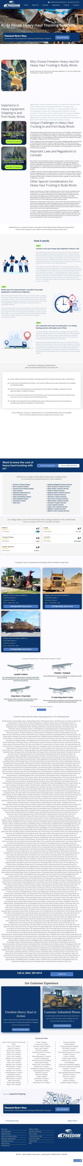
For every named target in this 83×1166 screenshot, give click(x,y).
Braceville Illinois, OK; (24, 944)
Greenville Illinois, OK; (10, 866)
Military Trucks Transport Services (58, 511)
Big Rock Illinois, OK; (27, 940)
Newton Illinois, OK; (62, 810)
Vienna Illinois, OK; (48, 742)
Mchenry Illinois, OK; (75, 820)
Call (69, 466)
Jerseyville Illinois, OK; (36, 845)
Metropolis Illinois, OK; (23, 824)
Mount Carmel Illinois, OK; (12, 818)
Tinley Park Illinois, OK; (24, 748)
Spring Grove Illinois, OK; (35, 764)
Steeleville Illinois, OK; (9, 752)
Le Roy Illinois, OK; (49, 841)
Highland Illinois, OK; (54, 861)
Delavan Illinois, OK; (72, 907)
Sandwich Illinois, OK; (73, 766)
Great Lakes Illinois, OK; (9, 878)
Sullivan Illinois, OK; (55, 756)
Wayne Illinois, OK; (8, 736)
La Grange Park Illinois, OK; (40, 851)
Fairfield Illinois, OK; (21, 897)
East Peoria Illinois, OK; (42, 901)
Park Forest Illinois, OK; (74, 795)
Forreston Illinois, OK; (8, 890)
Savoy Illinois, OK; (19, 767)
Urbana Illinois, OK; (74, 738)
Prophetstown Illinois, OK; (40, 779)
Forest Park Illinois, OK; (60, 888)
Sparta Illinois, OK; (21, 764)
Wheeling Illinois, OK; (12, 727)
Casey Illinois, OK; (48, 930)
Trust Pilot (47, 537)
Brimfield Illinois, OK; (36, 946)
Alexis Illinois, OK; (17, 961)
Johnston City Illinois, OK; (50, 845)
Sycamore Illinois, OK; (21, 744)
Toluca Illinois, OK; (59, 748)
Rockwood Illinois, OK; (13, 775)
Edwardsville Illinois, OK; (23, 903)
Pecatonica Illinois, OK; (25, 785)
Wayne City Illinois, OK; (21, 736)
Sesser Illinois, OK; (19, 769)
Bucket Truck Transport (13, 1054)
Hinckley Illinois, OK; (49, 862)
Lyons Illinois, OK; (19, 837)
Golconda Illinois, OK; (75, 872)
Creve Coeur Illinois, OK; (10, 917)
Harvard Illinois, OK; (34, 870)
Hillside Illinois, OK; (37, 862)
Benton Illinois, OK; (37, 952)
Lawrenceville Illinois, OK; (36, 841)
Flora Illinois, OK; (34, 888)
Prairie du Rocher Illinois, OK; (73, 777)
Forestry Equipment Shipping (69, 1046)
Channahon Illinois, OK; (15, 919)
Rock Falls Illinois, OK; (34, 773)
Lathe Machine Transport (14, 1076)
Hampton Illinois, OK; (49, 868)
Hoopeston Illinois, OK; (70, 851)
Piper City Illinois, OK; (48, 787)
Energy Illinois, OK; (73, 893)
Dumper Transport (69, 1054)
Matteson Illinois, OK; (72, 818)
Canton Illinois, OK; (23, 926)
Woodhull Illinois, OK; (8, 721)
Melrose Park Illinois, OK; (22, 822)
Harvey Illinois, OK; (45, 870)
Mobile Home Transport (41, 1066)
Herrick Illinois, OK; (61, 859)
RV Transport (41, 1054)
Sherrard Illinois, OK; (49, 758)
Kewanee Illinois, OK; (26, 849)
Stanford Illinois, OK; (62, 750)
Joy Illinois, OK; (6, 847)
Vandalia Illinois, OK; (35, 740)
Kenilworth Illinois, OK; (13, 849)
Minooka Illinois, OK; (23, 812)
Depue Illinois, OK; (10, 909)
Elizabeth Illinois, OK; (28, 892)
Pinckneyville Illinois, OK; (34, 787)
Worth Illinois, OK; (62, 721)
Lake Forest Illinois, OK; (58, 839)
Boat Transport (69, 1078)
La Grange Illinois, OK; (25, 851)
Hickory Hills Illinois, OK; (40, 861)
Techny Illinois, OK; (8, 746)
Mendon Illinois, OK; (48, 822)
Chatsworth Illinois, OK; (56, 919)
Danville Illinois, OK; (60, 905)
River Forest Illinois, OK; (9, 771)
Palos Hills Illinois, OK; (36, 795)
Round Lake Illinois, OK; (23, 766)
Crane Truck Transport (14, 1056)
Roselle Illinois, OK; (48, 764)
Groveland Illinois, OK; (49, 866)
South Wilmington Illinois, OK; (71, 762)
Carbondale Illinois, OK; (48, 926)
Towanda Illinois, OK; (20, 750)
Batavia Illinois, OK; (58, 948)
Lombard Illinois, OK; (71, 833)
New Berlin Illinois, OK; (60, 808)
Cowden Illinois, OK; (30, 915)
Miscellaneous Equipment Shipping (41, 1068)
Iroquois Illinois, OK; (12, 857)
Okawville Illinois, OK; (8, 804)
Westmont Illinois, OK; (45, 725)
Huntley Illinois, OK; (73, 853)
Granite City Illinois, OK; (15, 876)
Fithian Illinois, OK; (71, 886)
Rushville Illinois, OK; (37, 766)
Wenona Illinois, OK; (61, 736)
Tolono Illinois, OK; (48, 748)
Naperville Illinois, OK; (70, 806)
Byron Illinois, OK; (8, 938)
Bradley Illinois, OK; (49, 944)
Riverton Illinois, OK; (62, 771)
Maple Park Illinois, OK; (35, 828)
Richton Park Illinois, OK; (35, 783)
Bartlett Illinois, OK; (47, 948)
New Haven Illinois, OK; (75, 808)
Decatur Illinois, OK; (21, 907)
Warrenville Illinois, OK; (29, 733)
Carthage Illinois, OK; (26, 930)
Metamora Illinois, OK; (9, 824)
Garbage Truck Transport (14, 1070)
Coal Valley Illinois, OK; (49, 911)
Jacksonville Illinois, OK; (22, 845)
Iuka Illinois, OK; (72, 857)
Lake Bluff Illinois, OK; (44, 839)
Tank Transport (18, 490)
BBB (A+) (5, 528)
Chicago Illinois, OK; (39, 921)
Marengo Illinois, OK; (61, 828)
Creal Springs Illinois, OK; (43, 915)
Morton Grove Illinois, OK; (41, 816)
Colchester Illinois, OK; (74, 911)
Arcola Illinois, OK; (8, 956)
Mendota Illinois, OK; (60, 822)
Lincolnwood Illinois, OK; (74, 831)
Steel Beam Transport (14, 1074)
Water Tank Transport (14, 1084)
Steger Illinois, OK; (21, 752)
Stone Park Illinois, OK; (15, 754)
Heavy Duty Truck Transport (41, 1083)
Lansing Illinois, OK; (22, 841)
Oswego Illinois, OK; (50, 793)
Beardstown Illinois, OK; (72, 948)
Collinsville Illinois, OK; (21, 913)
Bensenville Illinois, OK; (24, 952)
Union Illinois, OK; (63, 738)
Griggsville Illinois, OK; (35, 866)
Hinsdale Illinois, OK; (72, 862)
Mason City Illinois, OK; (59, 818)
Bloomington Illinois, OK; (14, 942)
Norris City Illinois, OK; (38, 798)
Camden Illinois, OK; (73, 924)
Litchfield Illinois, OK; (21, 833)
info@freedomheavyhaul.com (59, 2)
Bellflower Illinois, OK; (48, 950)
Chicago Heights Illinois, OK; (53, 921)
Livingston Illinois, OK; (34, 833)
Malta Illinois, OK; (59, 826)
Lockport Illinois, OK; (47, 833)
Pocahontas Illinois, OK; (69, 789)
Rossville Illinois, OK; (10, 766)
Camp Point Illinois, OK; (10, 926)
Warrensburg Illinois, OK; (14, 733)
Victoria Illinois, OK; (36, 742)
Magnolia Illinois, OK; (34, 826)
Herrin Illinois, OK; (72, 859)
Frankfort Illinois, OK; (62, 890)
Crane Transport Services (55, 505)
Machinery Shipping (41, 1074)
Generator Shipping (69, 1042)
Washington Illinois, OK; (69, 733)
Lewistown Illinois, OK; (56, 843)
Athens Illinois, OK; (48, 957)
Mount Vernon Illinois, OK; (73, 804)
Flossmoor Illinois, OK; (46, 888)
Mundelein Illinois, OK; (41, 806)
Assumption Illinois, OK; (24, 957)
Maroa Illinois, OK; (20, 829)
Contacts (76, 5)
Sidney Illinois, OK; (9, 760)
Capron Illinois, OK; (35, 926)
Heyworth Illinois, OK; (26, 861)
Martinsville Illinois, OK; (60, 829)
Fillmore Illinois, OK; (38, 886)
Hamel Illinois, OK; (73, 866)
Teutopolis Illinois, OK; (21, 746)
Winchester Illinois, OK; (16, 729)
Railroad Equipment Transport (41, 1056)
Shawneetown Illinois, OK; (46, 769)
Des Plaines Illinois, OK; (23, 909)
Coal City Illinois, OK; (61, 924)
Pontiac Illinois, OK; (8, 791)
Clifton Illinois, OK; (37, 924)
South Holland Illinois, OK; (39, 762)
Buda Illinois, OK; (35, 934)
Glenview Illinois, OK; (37, 872)
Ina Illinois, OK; (47, 855)
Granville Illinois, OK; (42, 876)
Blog (30, 1150)
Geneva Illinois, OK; (8, 882)
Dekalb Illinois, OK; (60, 907)
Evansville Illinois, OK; (56, 895)
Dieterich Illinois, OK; (37, 909)
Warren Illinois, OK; (73, 731)
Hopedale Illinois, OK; (10, 853)
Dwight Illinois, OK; (46, 899)
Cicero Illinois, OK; (55, 923)
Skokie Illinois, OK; (33, 760)
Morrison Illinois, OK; (15, 816)
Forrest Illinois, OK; (73, 888)
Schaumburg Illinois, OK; (48, 767)
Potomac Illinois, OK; (58, 777)
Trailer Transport (41, 1042)
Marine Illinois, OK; (73, 828)
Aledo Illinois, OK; (59, 959)
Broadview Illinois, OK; (56, 932)
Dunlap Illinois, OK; (12, 899)
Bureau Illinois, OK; (34, 936)
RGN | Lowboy (33, 1136)
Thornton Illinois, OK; (74, 746)
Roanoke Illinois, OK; (75, 771)
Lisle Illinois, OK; (10, 833)
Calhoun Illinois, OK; (33, 938)
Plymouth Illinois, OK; (55, 789)
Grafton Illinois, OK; (57, 874)
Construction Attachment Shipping (69, 1066)
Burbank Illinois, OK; (22, 936)
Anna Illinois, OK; (21, 954)
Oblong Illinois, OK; (26, 802)
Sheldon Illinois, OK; (24, 758)
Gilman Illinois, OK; (8, 884)
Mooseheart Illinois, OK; (57, 814)
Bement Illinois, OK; (11, 952)
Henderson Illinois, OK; (38, 859)
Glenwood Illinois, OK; (50, 872)
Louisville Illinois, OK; (42, 835)
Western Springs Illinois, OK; (29, 725)
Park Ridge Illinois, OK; (12, 797)
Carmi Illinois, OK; (11, 928)
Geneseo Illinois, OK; (74, 880)
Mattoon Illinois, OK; (8, 820)
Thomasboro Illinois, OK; (46, 746)
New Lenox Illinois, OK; (10, 810)
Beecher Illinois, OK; (23, 950)
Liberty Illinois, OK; (9, 845)
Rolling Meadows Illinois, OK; (29, 775)
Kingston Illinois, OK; (53, 849)
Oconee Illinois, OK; (37, 802)
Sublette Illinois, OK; (28, 756)
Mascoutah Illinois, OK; (8, 831)
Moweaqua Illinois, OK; (27, 806)
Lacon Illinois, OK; (22, 839)
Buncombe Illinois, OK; (74, 934)
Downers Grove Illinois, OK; (22, 911)
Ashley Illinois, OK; (74, 956)
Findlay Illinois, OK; (49, 886)
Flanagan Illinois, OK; (10, 888)
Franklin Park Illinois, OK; (13, 892)
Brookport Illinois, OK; (8, 934)
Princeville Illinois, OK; (25, 779)
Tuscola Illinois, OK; (42, 738)
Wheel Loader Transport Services (58, 501)
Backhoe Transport (69, 1080)
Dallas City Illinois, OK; (34, 905)
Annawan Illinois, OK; (46, 954)
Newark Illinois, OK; (37, 810)
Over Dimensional (6, 1133)
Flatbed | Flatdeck (62, 673)
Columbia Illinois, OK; (34, 913)
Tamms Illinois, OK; (61, 744)
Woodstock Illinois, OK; (50, 721)
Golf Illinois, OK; (21, 874)
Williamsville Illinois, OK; (41, 727)
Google (46, 528)
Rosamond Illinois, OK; (8, 777)
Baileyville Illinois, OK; (60, 946)
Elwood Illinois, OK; (61, 893)
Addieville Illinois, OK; (24, 959)
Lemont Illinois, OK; (33, 843)
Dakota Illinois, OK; (22, 905)
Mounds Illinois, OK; (68, 816)
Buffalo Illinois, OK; (46, 934)
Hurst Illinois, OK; (11, 855)
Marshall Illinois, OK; (46, 829)
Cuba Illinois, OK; (50, 917)
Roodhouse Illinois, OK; (69, 775)
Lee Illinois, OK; (11, 843)
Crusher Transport (69, 1056)
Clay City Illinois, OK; (26, 924)
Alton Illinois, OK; (73, 952)
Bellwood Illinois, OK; (61, 950)
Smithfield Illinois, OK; (45, 760)
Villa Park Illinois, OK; (73, 742)
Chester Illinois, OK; (27, 921)
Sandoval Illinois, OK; (60, 766)
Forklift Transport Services (56, 490)
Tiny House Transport (41, 1044)
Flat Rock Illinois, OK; (23, 888)
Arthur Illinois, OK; (50, 956)
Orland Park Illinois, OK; (37, 793)
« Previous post (12, 1120)
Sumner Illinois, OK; (9, 744)
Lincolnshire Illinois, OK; (59, 831)
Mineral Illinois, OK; (74, 810)
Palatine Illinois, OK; (74, 793)
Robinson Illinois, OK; (9, 773)
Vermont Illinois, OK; (71, 740)
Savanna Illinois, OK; (8, 767)
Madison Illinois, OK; (22, 826)
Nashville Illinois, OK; (7, 808)
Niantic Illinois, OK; (61, 797)
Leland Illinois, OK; (21, 843)
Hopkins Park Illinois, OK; (24, 853)
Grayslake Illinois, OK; (68, 876)
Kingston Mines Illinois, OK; (68, 849)
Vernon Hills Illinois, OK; (10, 742)
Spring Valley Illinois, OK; (34, 750)
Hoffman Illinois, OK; (13, 864)
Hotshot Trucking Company (21, 484)
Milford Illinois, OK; (60, 824)
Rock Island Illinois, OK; (48, 773)
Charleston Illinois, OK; (29, 919)
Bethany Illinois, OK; (15, 940)
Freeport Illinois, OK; (64, 878)
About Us (35, 5)
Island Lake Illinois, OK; (49, 857)
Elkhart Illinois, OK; (57, 892)
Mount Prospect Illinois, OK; (23, 804)
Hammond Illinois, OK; (22, 868)
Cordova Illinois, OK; (47, 913)
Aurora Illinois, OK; (48, 946)
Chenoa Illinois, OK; (69, 919)
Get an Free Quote (47, 465)
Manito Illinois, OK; (9, 828)
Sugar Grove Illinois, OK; (41, 756)
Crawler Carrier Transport (69, 1060)
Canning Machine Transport (13, 1072)
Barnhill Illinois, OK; (73, 946)
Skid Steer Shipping (41, 1050)
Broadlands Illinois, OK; (42, 932)
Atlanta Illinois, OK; (60, 957)
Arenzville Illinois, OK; (20, 956)
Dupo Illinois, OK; (23, 899)
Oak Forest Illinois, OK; (49, 800)
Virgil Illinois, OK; (50, 731)
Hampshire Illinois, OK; (35, 868)
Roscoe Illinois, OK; (20, 777)
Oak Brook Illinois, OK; (35, 800)
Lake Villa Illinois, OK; (72, 839)
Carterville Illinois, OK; (13, 930)
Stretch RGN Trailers (34, 1143)
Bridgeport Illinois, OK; (73, 944)
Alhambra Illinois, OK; (42, 961)
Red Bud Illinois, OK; (9, 783)
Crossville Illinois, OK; (24, 917)
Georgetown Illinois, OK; (32, 882)
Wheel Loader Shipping (14, 1082)
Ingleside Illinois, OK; (71, 855)
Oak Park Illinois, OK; (75, 800)
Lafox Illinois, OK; (32, 839)
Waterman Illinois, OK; (22, 734)
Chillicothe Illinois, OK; (15, 923)
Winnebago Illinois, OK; (54, 729)
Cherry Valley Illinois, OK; (13, 921)
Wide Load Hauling (14, 1080)
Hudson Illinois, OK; (51, 853)
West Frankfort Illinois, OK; (53, 723)
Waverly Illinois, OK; (75, 734)
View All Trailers (41, 709)
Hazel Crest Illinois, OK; (12, 859)
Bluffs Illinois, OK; (56, 942)
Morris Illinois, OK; (70, 814)
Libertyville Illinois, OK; (33, 831)
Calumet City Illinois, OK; (46, 938)
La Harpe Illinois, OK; (74, 837)
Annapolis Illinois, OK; (33, 954)
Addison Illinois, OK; (37, 959)
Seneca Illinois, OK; (8, 769)
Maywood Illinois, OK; (21, 820)
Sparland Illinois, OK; (10, 764)
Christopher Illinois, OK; (42, 923)
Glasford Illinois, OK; (32, 884)
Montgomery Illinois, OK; (28, 814)
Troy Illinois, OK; (31, 738)
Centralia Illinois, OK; (70, 930)
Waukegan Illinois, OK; (61, 734)
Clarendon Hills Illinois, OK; (12, 924)
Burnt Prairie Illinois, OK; (61, 936)
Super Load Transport (41, 1048)
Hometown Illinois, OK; (43, 864)
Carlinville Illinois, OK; (61, 926)
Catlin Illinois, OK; (58, 930)
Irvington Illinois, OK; (35, 857)
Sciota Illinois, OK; (75, 767)
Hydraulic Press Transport (14, 1064)
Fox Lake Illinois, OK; (33, 890)
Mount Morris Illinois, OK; (44, 818)
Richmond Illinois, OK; (21, 783)
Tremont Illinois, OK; (73, 736)
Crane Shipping (69, 1062)
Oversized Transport (19, 501)
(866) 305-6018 (74, 2)
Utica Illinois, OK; (11, 740)
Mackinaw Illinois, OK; (48, 837)
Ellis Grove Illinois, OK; (70, 892)
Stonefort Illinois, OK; (28, 754)
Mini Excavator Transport (14, 1066)
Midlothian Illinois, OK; (37, 824)
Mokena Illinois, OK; (36, 812)
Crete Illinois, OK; (72, 915)
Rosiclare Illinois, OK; (73, 764)
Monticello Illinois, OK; (43, 814)
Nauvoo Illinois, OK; (20, 808)
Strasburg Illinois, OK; (41, 754)
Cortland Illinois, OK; (59, 913)
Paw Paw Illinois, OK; (37, 797)
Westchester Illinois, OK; (13, 725)
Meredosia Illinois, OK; (74, 822)
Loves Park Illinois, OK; (56, 835)
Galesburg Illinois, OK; (32, 880)
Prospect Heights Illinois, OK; (57, 779)
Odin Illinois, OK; (59, 802)
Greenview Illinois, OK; (69, 864)
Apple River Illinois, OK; (71, 954)
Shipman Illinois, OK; (62, 758)
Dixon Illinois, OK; (48, 909)
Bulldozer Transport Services (56, 509)
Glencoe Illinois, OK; (7, 872)
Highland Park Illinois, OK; (68, 861)
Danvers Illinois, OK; (47, 905)
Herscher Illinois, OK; (13, 861)
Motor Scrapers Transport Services (58, 486)
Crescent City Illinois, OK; (59, 915)
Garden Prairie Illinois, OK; (47, 880)
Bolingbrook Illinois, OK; (68, 942)
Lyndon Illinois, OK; (8, 837)
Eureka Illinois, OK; (31, 895)
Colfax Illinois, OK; (8, 913)
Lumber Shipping (41, 1076)
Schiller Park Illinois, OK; (63, 767)
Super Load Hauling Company (22, 496)
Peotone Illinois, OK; (60, 785)
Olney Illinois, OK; (35, 791)
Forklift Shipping (69, 1044)
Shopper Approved (8, 546)
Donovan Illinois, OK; (8, 911)
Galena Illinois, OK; (20, 880)
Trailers (66, 5)
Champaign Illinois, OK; (28, 932)
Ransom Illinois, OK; (47, 781)
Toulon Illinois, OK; (8, 750)
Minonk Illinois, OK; (11, 812)
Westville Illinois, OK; (58, 725)
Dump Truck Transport (14, 1052)
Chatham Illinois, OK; (42, 919)
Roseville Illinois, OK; (60, 764)
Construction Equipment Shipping (69, 1064)
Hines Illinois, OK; (60, 862)
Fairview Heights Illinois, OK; (35, 897)
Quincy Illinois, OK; (23, 781)
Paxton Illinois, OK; (74, 783)
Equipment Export (6, 1136)
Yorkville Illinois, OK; (13, 723)
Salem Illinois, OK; (48, 766)
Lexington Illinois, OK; (69, 843)
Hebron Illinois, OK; (25, 859)
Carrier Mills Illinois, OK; (56, 928)
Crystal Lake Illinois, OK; (38, 917)
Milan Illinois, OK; (49, 824)
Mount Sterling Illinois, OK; (56, 804)
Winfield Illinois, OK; (41, 729)
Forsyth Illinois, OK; (21, 890)
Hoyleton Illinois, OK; (38, 853)
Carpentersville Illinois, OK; (40, 928)
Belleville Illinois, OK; (36, 950)
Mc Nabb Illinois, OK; (62, 820)
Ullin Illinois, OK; (53, 738)
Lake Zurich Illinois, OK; (9, 841)
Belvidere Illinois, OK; (74, 950)
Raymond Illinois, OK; (71, 781)
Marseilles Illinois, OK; (33, 829)
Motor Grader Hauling (41, 1062)
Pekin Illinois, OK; (38, 785)
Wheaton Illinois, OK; (70, 725)
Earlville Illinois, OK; (57, 899)
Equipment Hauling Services (21, 492)
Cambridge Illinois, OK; (61, 938)
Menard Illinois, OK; (36, 822)
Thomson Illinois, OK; (61, 746)
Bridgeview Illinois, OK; (10, 946)
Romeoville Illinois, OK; (55, 775)
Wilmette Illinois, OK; (71, 727)
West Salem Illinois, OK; (69, 723)
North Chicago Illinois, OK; (68, 798)
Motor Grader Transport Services (58, 488)
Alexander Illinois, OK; (70, 959)
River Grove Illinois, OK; (24, 771)
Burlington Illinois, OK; (47, 936)
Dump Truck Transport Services (57, 507)
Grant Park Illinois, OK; (29, 876)
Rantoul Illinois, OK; (59, 781)
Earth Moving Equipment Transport (69, 1052)
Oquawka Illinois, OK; (74, 791)
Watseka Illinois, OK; (35, 734)
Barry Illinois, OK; (23, 948)
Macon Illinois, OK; (9, 826)
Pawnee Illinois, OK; (49, 797)
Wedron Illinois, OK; (49, 736)
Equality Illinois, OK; (10, 895)
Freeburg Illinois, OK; (51, 878)
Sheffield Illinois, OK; (61, 769)
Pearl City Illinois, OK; (12, 785)
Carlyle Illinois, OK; (74, 926)
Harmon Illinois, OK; (8, 870)
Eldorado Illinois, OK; (73, 903)
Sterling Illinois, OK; (33, 752)
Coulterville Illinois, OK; (73, 913)
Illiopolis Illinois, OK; (37, 855)
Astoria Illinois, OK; (37, 957)
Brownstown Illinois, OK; (22, 934)
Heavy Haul (16, 503)
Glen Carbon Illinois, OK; (45, 884)
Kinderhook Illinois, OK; (40, 849)
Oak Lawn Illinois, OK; (62, 800)
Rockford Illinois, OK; (61, 773)
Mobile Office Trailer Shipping (41, 1064)
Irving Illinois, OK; (24, 857)
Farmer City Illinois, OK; (73, 884)
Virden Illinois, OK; (39, 731)
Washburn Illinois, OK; (55, 733)
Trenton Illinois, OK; (9, 738)
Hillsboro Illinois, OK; (24, 862)
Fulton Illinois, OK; (75, 878)
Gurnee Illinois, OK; (62, 866)
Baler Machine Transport (14, 1078)
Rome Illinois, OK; (43, 775)
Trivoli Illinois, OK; (20, 738)
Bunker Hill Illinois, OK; (8, 936)
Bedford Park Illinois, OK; (9, 950)
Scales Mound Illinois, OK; (33, 767)
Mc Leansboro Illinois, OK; (48, 820)
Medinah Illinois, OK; (8, 822)
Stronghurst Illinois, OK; (14, 756)
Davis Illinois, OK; (10, 907)
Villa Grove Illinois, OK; (60, 742)
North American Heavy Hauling (41, 1060)
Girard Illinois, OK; (20, 884)
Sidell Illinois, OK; (73, 758)
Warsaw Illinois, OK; (42, 733)
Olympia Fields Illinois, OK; (48, 791)
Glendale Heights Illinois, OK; (22, 872)
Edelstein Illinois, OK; (72, 901)
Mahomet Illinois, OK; (47, 826)
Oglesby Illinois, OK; (70, 802)
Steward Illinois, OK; (45, 752)
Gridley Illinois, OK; (23, 866)
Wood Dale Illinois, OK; (26, 731)
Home (26, 5)
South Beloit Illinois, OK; (10, 762)
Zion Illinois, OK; (25, 723)
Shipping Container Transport (41, 1052)
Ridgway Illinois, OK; (63, 783)
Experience (56, 5)
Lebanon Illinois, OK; (74, 841)
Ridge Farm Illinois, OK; (50, 783)
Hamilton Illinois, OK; (8, 868)
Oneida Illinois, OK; (61, 791)
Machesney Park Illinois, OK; (33, 837)
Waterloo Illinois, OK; (8, 734)
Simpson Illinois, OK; (21, 760)
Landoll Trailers (21, 674)
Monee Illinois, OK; (72, 812)
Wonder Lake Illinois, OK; (12, 731)
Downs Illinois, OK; (36, 911)
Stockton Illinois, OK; (74, 752)
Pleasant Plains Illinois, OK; (40, 789)
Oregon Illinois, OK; (23, 793)
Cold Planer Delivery (69, 1070)
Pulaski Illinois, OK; (71, 779)
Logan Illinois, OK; (59, 833)
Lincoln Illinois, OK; (46, 831)
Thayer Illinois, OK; (33, 746)
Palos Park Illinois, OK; (50, 795)
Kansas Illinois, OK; (75, 847)
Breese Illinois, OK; (61, 944)
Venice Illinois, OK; (46, 740)
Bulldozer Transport (69, 1074)
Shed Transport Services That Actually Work (13, 1043)
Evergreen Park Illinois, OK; (71, 895)
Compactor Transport (69, 1068)
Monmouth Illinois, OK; (14, 814)
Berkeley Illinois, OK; (49, 952)
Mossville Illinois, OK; (55, 816)
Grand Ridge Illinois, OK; (71, 874)
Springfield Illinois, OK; (48, 750)
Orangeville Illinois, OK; (10, 793)
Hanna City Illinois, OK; (62, 868)
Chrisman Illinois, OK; (28, 923)
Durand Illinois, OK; (34, 899)
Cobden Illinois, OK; (62, 911)
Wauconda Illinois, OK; (48, 734)
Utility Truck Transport (14, 1060)
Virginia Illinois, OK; (61, 731)
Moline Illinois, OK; (47, 812)
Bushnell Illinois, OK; (75, 936)
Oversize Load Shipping (41, 1058)
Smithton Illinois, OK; (58, 760)
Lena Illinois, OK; (44, 843)
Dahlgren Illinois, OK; (73, 917)
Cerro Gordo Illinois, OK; (13, 932)
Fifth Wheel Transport (69, 1048)
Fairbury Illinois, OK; (9, 897)
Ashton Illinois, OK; (11, 957)
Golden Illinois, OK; (10, 874)
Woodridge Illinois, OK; (36, 721)
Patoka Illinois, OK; (25, 797)
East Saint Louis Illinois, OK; (57, 901)
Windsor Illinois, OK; (29, 729)
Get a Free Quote (63, 37)
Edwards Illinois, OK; (10, 903)
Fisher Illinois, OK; (60, 886)
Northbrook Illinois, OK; (9, 800)
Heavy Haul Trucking (41, 1080)
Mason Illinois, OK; (21, 831)
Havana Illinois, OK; (75, 870)
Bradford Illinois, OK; (37, 944)
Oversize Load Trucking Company (23, 488)
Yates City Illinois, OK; (74, 721)
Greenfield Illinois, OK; (37, 878)
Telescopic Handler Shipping (41, 1046)
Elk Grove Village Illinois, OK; (43, 892)
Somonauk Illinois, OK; (72, 760)
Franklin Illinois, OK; (75, 890)
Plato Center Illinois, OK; (25, 789)
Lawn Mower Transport (41, 1078)
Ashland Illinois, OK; (62, 956)
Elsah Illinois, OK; (50, 893)
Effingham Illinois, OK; (37, 903)
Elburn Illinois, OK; (61, 903)
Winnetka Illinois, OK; (67, 729)
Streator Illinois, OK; (69, 754)
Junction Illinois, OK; (17, 847)
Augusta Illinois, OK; (12, 959)
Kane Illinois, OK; (39, 847)
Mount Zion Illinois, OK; (13, 806)
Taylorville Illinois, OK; (73, 744)
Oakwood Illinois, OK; (13, 802)
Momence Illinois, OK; (59, 812)
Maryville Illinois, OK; (73, 829)
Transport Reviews (8, 537)
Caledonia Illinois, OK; (20, 938)
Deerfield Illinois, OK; (48, 907)
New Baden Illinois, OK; (46, 808)
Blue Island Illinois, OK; (29, 942)
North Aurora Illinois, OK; (52, 798)
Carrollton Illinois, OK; (70, 928)
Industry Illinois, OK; (58, 855)
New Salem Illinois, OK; (24, 810)
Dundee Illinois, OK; (74, 897)
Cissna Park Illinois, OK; (67, 923)
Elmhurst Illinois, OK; (10, 893)
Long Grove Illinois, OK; (29, 835)
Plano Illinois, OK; (12, 789)
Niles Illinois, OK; (72, 797)
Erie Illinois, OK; (20, 895)
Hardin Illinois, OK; (75, 868)
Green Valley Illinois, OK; (24, 878)
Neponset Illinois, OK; (32, 808)
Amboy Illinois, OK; (10, 954)
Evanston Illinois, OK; (43, 895)
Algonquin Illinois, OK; (28, 961)
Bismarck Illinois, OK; (52, 940)
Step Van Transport (14, 1048)
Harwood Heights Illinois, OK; (60, 870)
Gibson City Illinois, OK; (62, 882)
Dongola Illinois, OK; (72, 909)
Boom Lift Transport (69, 1076)
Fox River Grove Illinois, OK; (47, 890)
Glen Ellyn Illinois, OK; (59, 884)
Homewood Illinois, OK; (56, 851)
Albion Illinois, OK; (48, 959)
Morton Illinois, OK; (27, 816)
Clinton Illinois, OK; (49, 924)
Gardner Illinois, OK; (61, 880)
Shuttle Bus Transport (14, 1068)
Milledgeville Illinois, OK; (73, 824)
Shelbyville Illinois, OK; (11, 758)
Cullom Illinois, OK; (61, 917)
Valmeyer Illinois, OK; (22, 740)
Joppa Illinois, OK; (74, 845)
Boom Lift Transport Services (56, 494)
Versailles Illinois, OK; (24, 742)
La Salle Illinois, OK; (10, 839)
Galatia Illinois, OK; (8, 880)
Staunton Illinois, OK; (74, 750)
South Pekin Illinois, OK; (55, 762)
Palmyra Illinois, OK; (8, 795)
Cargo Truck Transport (14, 1062)
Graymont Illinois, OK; (55, 876)
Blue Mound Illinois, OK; (43, 942)
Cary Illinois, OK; (37, 930)
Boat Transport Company (21, 486)
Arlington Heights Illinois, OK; (36, 956)
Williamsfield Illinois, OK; (26, 727)
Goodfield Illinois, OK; (32, 874)
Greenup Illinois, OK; (56, 864)
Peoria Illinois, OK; (48, 785)
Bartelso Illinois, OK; (35, 948)
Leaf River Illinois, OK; (61, 841)
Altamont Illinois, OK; (65, 961)
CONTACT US (62, 974)
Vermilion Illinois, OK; (58, 740)
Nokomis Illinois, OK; (13, 798)
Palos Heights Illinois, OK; (22, 795)
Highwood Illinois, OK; (11, 862)
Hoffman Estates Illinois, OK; (27, 864)
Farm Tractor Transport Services (57, 499)
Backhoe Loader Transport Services (58, 492)
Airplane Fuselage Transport (69, 1083)
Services (45, 5)
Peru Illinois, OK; (8, 787)
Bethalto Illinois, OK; (74, 938)
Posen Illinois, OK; (46, 777)
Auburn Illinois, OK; (72, 957)
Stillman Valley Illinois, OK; (59, 752)
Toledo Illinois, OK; (37, 748)
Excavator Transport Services (56, 503)
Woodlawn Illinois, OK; (22, 721)
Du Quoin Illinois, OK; (61, 897)
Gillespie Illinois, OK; (75, 882)
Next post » (73, 1120)
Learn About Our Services (13, 141)
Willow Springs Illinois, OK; (56, 727)
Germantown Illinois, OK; (47, 882)
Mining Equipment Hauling (41, 1070)
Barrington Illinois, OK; (11, 948)
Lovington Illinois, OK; (69, 835)
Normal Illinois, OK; (25, 798)
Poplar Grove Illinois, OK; (21, 791)
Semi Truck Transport (14, 1046)
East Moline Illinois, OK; (28, 901)
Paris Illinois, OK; (62, 795)
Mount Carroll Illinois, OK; (28, 818)
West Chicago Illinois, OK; (37, 723)
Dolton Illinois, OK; (59, 909)
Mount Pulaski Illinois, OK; (40, 804)
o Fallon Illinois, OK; (22, 800)
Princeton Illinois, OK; (12, 779)
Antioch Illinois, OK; (58, 954)
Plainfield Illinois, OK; (74, 787)
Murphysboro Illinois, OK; (56, 806)
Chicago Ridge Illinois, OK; (69, 921)
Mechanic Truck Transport (14, 1058)
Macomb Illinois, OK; (62, 837)
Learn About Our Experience (14, 167)
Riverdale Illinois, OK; (37, 771)
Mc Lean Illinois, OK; (34, 820)
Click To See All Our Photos (62, 1025)
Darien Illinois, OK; (71, 905)
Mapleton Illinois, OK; (48, 828)
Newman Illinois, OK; (49, 810)
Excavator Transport (69, 1050)
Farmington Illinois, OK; (13, 886)
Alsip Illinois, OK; (54, 961)
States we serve (5, 1150)
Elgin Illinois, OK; (11, 905)
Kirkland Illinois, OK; (12, 851)
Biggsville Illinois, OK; (39, 940)
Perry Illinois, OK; (72, 785)
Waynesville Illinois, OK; (36, 736)
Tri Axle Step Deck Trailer (62, 697)
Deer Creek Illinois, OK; (35, 907)
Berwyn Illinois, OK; (61, 952)
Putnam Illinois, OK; (11, 781)
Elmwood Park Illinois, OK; (37, 893)
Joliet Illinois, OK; (63, 845)
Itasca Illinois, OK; (61, 857)
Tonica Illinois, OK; (71, 748)
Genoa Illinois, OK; (19, 882)
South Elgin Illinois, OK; (25, 762)
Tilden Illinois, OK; (11, 748)
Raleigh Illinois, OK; (34, 781)
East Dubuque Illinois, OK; (12, 901)
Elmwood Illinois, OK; (23, 893)
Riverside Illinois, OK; (50, 771)
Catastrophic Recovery (20, 494)
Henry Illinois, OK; (50, 859)
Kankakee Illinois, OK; (63, 847)
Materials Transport (41, 1072)
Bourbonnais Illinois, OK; (10, 944)
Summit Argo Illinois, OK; (68, 756)
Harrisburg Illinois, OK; (21, 870)
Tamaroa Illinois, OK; (48, 744)
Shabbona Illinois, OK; (32, 769)
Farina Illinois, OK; (49, 897)
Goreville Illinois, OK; (45, 874)
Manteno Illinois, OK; (21, 828)
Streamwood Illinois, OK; (55, 754)
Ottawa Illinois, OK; (61, 793)
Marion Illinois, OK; (9, 829)
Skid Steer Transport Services (56, 496)
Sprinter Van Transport (14, 1050)
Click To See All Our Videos (21, 1029)
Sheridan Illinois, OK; (36, 758)
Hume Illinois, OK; (62, 853)
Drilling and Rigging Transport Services (59, 484)
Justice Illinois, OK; (28, 847)
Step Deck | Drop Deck (21, 696)
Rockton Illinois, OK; (74, 773)
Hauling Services (5, 1154)
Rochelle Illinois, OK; (22, 773)
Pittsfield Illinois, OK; (61, 787)
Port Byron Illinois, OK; (33, 777)
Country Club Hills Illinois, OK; (15, 915)
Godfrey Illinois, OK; (63, 872)
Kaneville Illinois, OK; (50, 847)
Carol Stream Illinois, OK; (24, 928)
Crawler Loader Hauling (69, 1058)
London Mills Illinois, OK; (14, 835)
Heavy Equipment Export (20, 499)
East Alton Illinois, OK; (70, 899)
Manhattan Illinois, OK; (72, 826)
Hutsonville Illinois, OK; (24, 855)
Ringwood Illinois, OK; (73, 769)
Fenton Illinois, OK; (25, 886)
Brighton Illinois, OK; (24, 946)
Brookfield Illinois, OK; (70, 932)
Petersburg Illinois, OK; (20, 787)
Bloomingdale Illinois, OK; (66, 940)
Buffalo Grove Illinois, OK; (60, 934)
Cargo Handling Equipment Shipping (69, 1072)
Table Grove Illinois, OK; (35, 744)
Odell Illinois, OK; (49, 802)
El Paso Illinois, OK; (49, 903)
